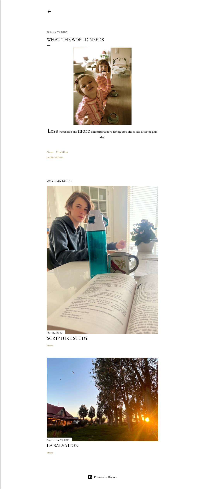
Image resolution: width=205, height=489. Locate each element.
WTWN (59, 157)
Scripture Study (67, 338)
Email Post (62, 152)
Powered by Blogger (102, 477)
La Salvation (63, 445)
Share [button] (50, 152)
